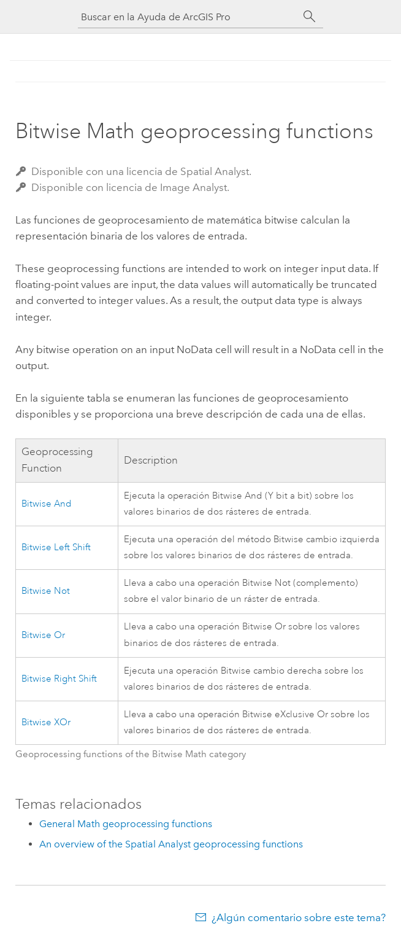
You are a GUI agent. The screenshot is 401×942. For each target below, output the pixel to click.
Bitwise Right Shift (59, 679)
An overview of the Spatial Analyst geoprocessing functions (171, 844)
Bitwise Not (45, 591)
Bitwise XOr (46, 722)
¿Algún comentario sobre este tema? (299, 917)
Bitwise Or (43, 635)
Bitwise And (46, 504)
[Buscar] (310, 16)
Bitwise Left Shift (56, 547)
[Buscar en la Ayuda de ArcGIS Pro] (188, 17)
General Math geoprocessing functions (125, 824)
